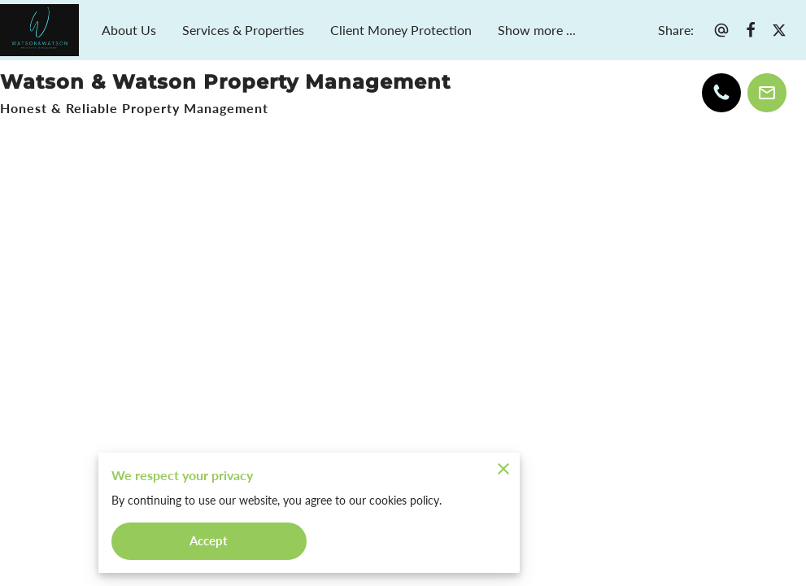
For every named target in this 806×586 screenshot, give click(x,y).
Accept (209, 540)
